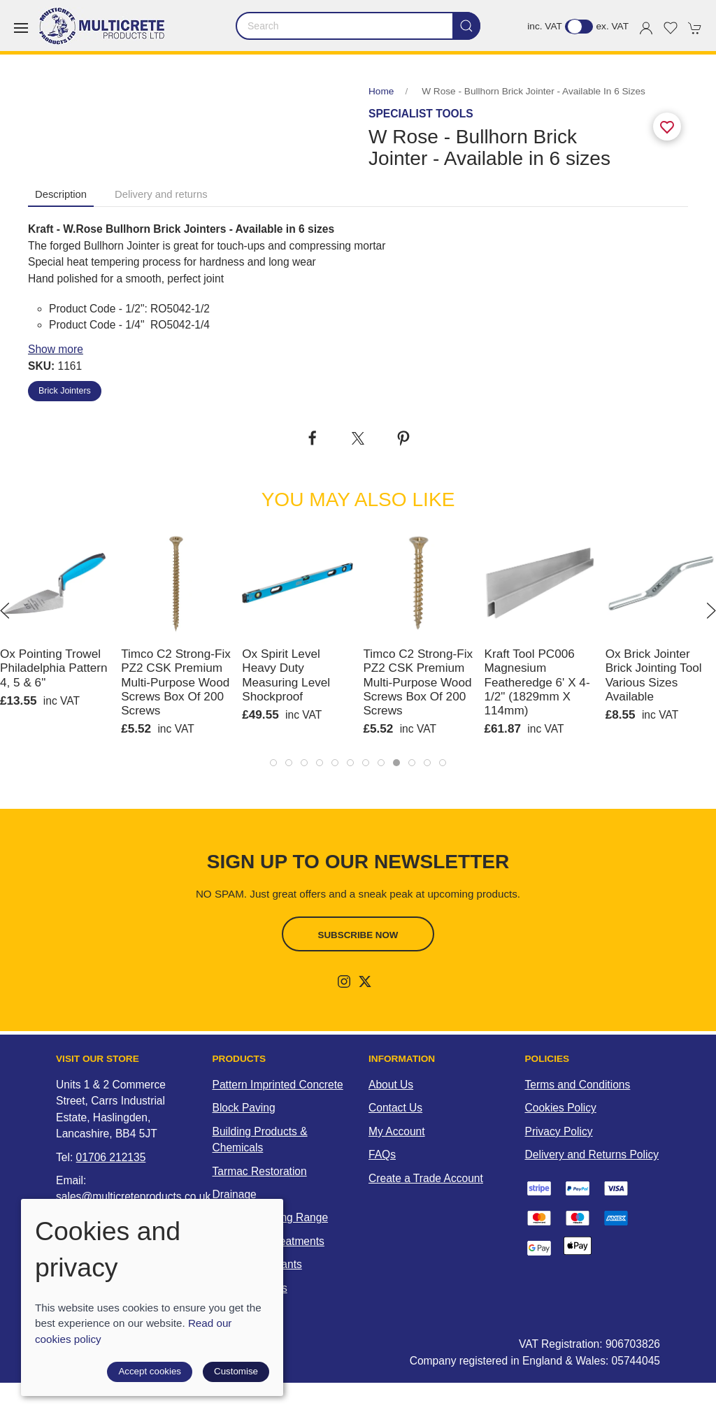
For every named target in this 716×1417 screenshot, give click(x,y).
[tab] (273, 762)
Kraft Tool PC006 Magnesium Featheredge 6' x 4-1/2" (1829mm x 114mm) (537, 682)
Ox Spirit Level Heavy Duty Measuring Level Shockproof (286, 675)
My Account (396, 1131)
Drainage (235, 1194)
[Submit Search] (466, 26)
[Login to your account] (646, 27)
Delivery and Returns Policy (592, 1154)
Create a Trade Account (425, 1178)
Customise (236, 1371)
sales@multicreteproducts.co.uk (133, 1196)
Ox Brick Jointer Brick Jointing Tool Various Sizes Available (654, 675)
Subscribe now (358, 935)
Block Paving (244, 1108)
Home (381, 91)
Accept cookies (149, 1371)
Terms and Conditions (578, 1085)
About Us (390, 1085)
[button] (21, 27)
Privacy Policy (559, 1131)
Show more (55, 349)
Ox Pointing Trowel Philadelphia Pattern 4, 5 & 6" (54, 668)
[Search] (358, 26)
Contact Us (395, 1108)
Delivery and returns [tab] (161, 194)
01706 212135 (111, 1157)
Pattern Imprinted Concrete (278, 1085)
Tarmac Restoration (260, 1171)
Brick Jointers (64, 391)
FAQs (382, 1154)
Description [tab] (61, 194)
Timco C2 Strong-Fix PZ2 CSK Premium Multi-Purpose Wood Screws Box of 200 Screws (176, 682)
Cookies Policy (560, 1108)
